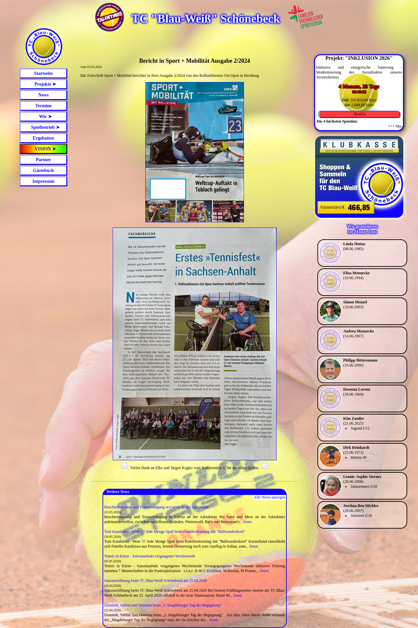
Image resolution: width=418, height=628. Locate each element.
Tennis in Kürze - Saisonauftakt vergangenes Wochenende (149, 556)
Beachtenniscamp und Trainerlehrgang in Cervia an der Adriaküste (156, 507)
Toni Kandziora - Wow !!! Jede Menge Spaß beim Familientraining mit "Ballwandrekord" (174, 531)
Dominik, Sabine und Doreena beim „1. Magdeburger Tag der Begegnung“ (163, 605)
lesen (248, 521)
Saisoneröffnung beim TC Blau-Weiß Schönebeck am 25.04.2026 (155, 580)
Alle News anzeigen (269, 497)
